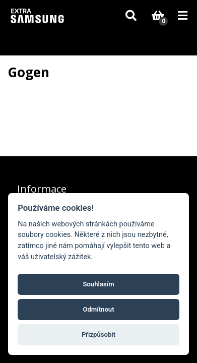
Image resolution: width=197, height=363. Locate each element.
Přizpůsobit (98, 334)
